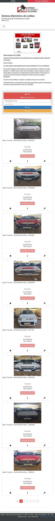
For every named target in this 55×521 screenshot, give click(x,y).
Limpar (27, 111)
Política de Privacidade (48, 516)
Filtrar (27, 107)
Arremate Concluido (27, 156)
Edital (27, 94)
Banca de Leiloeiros (27, 97)
